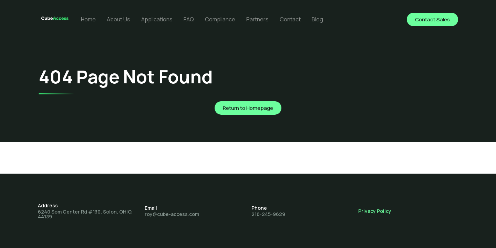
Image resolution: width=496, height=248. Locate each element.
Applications (157, 19)
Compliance (220, 19)
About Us (118, 19)
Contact (290, 19)
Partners (257, 19)
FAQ (189, 19)
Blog (317, 19)
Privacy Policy (374, 211)
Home (88, 19)
